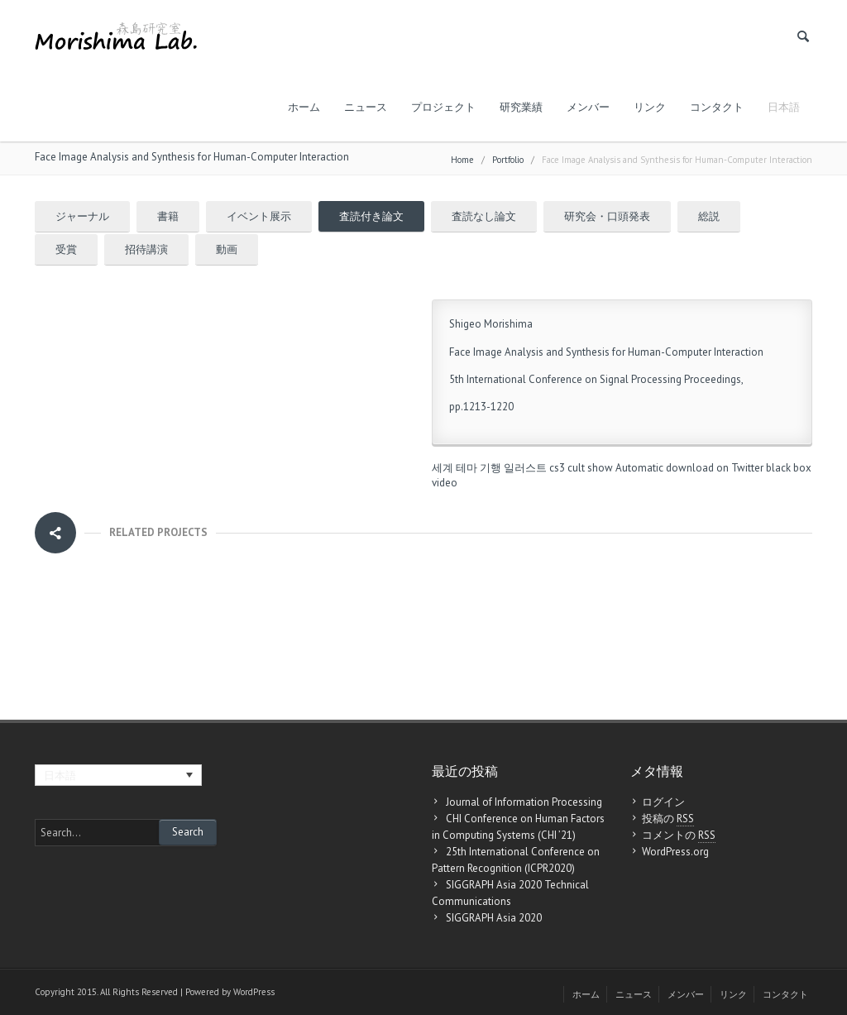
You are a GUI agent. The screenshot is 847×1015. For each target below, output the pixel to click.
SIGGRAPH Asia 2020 (494, 918)
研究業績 (521, 107)
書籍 (168, 216)
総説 (709, 216)
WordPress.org (675, 852)
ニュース (365, 107)
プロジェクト (443, 107)
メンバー (588, 107)
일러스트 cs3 (534, 468)
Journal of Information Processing (524, 802)
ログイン (663, 802)
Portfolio (508, 159)
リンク (650, 107)
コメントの (678, 835)
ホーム (304, 107)
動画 (226, 249)
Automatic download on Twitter (689, 468)
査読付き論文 (371, 216)
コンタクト (717, 107)
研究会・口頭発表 (607, 216)
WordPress (254, 992)
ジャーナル (82, 216)
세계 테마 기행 (466, 468)
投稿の (668, 819)
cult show (590, 468)
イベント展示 (259, 216)
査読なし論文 (484, 216)
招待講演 (146, 249)
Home (462, 159)
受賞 (66, 249)
